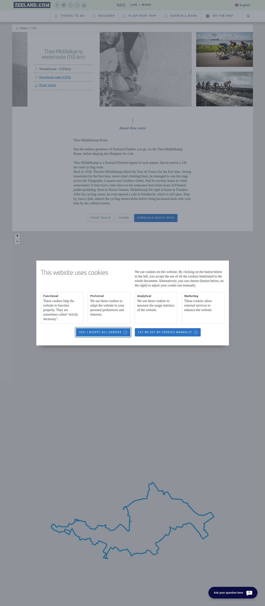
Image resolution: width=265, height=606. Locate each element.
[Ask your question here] (232, 592)
